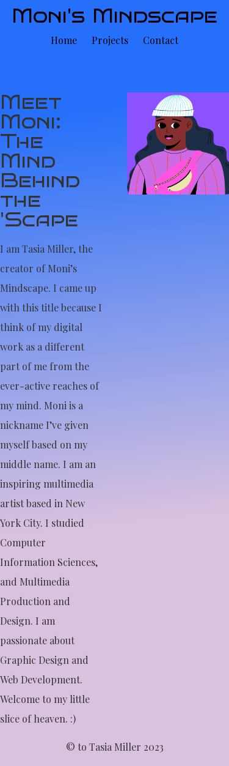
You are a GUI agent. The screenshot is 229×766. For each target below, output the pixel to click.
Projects (110, 40)
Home (64, 40)
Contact (160, 40)
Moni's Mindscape (114, 16)
